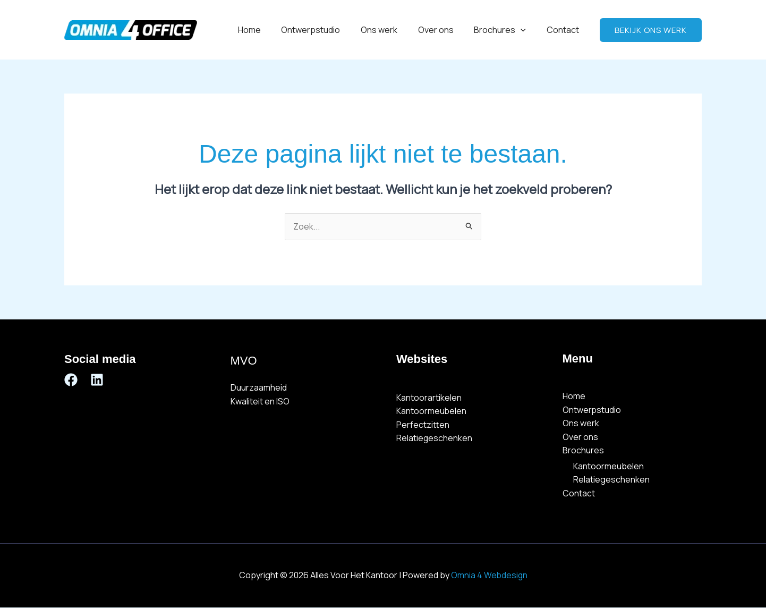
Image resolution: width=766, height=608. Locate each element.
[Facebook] (71, 379)
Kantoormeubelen (431, 411)
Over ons (444, 30)
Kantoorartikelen (429, 397)
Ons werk (391, 30)
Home (268, 30)
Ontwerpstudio (326, 30)
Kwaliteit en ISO (260, 401)
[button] (526, 30)
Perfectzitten (422, 424)
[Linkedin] (97, 379)
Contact (564, 30)
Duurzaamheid (259, 388)
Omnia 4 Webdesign (489, 575)
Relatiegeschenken (434, 438)
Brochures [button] (505, 30)
